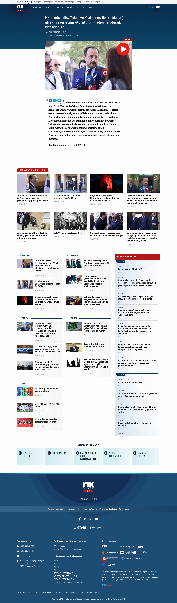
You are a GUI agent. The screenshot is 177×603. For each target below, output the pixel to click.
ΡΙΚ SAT (57, 570)
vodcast (86, 2)
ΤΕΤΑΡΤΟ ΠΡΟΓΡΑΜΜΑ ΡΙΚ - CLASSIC (70, 582)
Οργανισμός (124, 509)
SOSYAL (25, 318)
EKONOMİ (75, 256)
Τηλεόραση (70, 509)
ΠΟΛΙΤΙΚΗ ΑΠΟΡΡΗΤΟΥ (50, 593)
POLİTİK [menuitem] (60, 8)
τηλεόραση (38, 2)
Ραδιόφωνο (82, 509)
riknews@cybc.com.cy (29, 556)
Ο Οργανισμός (59, 546)
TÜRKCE (95, 499)
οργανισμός (95, 2)
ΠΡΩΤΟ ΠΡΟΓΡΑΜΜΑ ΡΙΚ (64, 573)
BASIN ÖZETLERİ (123, 267)
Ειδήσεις (60, 509)
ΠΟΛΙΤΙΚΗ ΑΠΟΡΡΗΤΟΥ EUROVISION (89, 593)
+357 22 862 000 (27, 546)
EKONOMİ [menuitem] (68, 8)
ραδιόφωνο (48, 2)
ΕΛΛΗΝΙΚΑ (83, 499)
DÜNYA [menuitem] (83, 8)
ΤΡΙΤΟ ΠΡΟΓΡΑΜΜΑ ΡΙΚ (64, 579)
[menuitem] (94, 7)
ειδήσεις (28, 2)
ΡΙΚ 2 (56, 564)
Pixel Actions (113, 599)
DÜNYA (74, 318)
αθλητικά (59, 2)
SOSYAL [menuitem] (76, 8)
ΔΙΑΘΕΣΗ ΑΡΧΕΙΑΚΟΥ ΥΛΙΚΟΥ (67, 593)
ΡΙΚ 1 (56, 561)
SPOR (24, 383)
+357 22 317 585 (27, 551)
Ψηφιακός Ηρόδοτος (108, 509)
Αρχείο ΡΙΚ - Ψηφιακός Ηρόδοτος (67, 549)
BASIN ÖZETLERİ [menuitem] (48, 8)
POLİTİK (127, 40)
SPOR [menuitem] (90, 8)
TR (151, 8)
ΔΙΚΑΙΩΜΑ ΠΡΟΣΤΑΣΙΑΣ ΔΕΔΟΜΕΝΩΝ (29, 593)
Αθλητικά (93, 509)
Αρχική (51, 509)
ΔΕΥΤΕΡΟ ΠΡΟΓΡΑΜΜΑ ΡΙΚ (65, 576)
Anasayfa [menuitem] (37, 8)
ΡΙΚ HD (57, 567)
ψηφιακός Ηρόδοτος (72, 2)
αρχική (20, 2)
